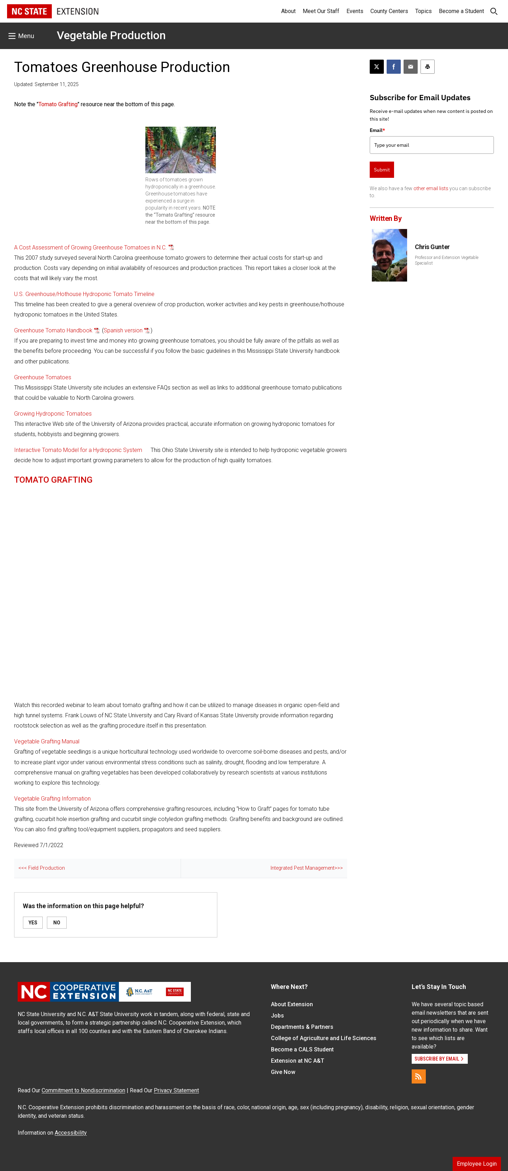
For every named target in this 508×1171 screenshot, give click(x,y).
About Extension (292, 1004)
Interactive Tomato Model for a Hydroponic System (78, 450)
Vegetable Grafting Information (52, 798)
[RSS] (419, 1076)
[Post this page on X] (377, 67)
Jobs (277, 1015)
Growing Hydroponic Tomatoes (53, 413)
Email (377, 130)
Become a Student (461, 11)
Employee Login (477, 1163)
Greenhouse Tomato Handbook (53, 330)
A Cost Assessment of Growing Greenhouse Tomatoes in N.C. (90, 247)
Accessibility (71, 1132)
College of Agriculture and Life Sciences (323, 1038)
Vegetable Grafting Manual (46, 741)
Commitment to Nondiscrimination (83, 1090)
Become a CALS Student (302, 1049)
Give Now (283, 1072)
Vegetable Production (111, 35)
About (288, 11)
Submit (382, 170)
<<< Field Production (41, 868)
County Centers (389, 11)
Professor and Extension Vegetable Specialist (446, 260)
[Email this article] (411, 67)
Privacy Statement (176, 1090)
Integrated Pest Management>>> (307, 868)
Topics (423, 11)
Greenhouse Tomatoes (42, 377)
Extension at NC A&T (297, 1060)
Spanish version (123, 330)
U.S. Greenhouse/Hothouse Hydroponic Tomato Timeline (84, 294)
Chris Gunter (432, 247)
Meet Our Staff (321, 11)
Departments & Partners (302, 1027)
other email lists (430, 188)
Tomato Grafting (58, 104)
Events (354, 11)
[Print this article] (428, 67)
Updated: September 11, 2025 (46, 84)
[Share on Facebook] (394, 67)
